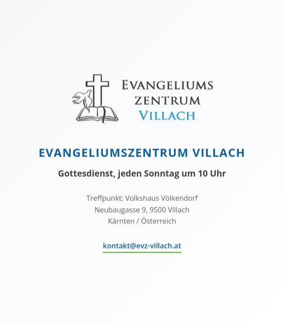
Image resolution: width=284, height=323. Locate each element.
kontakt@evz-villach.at (142, 246)
